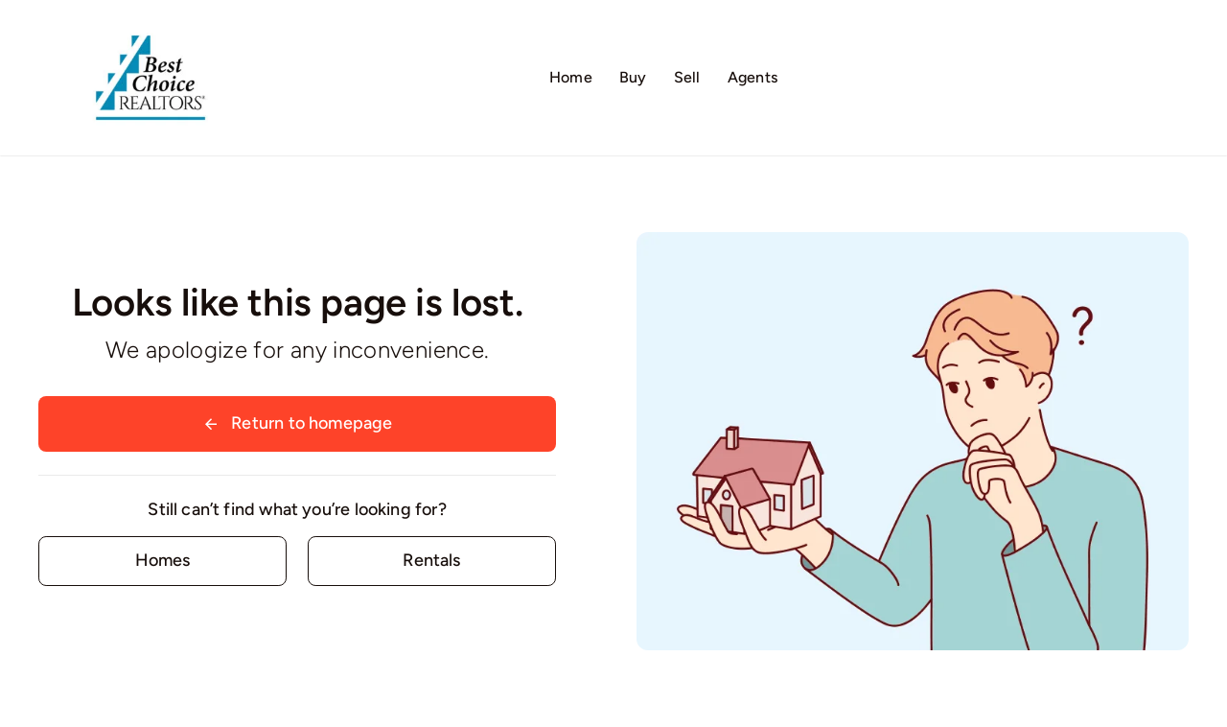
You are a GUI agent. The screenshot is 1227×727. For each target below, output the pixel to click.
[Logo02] (150, 24)
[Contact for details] (162, 560)
